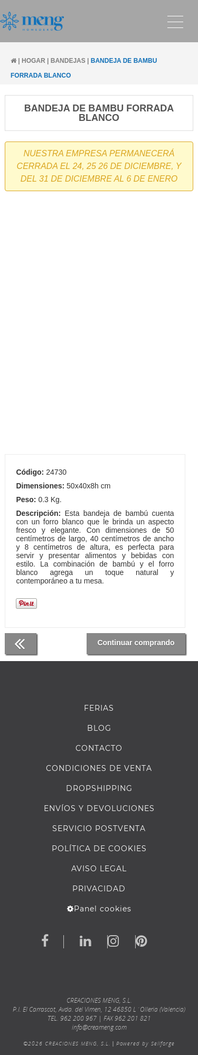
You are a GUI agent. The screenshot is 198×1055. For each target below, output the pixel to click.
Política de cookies (99, 848)
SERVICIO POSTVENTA (99, 828)
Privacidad (99, 888)
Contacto (99, 748)
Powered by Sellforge (145, 1043)
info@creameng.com (99, 1027)
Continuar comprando (135, 642)
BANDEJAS (68, 60)
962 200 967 (78, 1018)
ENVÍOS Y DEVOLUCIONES (99, 808)
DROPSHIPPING (99, 788)
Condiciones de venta (99, 768)
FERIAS (99, 708)
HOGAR (33, 60)
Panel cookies (99, 908)
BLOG (99, 728)
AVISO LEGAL (99, 868)
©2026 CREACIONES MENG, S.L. (66, 1043)
